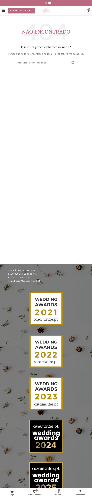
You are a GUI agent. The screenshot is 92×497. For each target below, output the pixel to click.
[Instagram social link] (45, 3)
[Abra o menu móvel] (4, 11)
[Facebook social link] (42, 3)
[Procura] (46, 62)
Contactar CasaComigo (21, 11)
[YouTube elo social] (49, 3)
